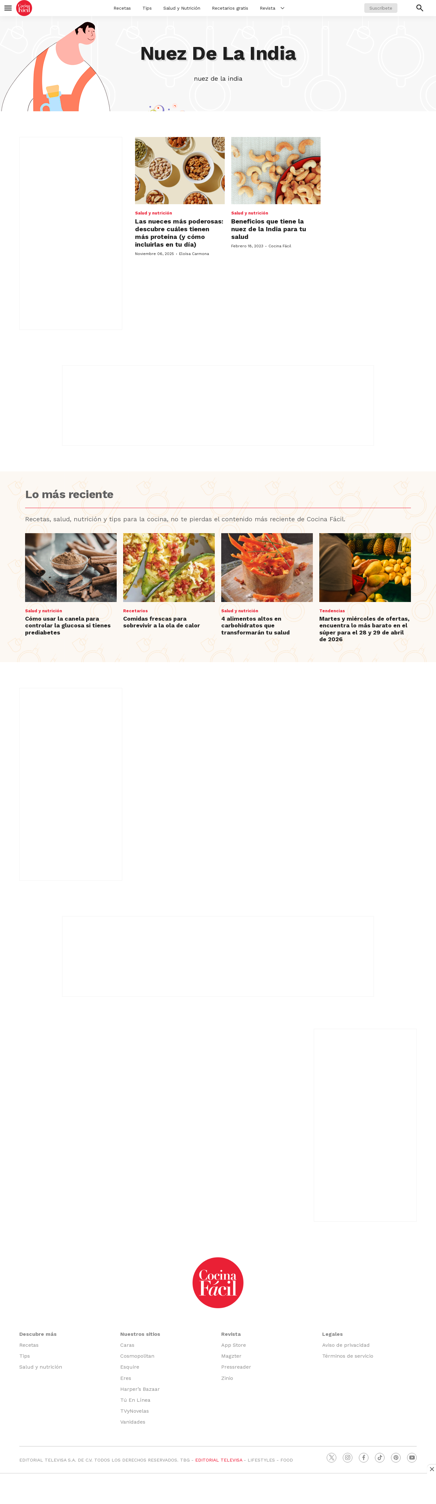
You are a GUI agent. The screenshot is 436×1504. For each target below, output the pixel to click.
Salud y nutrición (153, 213)
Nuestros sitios (140, 1334)
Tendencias (332, 610)
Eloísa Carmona (194, 253)
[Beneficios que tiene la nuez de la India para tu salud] (276, 170)
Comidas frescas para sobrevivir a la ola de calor (161, 622)
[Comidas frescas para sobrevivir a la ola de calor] (169, 567)
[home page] (24, 8)
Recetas (122, 8)
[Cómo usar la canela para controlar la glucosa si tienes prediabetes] (71, 567)
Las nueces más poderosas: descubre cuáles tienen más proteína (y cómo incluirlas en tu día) (179, 232)
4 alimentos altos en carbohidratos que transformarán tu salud (255, 625)
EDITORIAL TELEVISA (218, 1460)
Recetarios (135, 610)
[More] (282, 8)
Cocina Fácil (279, 246)
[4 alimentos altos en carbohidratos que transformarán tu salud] (267, 567)
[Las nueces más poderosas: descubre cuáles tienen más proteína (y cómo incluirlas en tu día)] (180, 170)
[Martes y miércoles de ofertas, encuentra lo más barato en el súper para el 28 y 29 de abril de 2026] (365, 567)
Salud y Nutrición (181, 8)
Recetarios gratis (230, 8)
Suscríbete (380, 8)
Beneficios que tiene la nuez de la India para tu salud (268, 229)
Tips (147, 8)
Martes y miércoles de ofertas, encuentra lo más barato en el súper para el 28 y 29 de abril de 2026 (364, 629)
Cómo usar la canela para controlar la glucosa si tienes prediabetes (68, 625)
